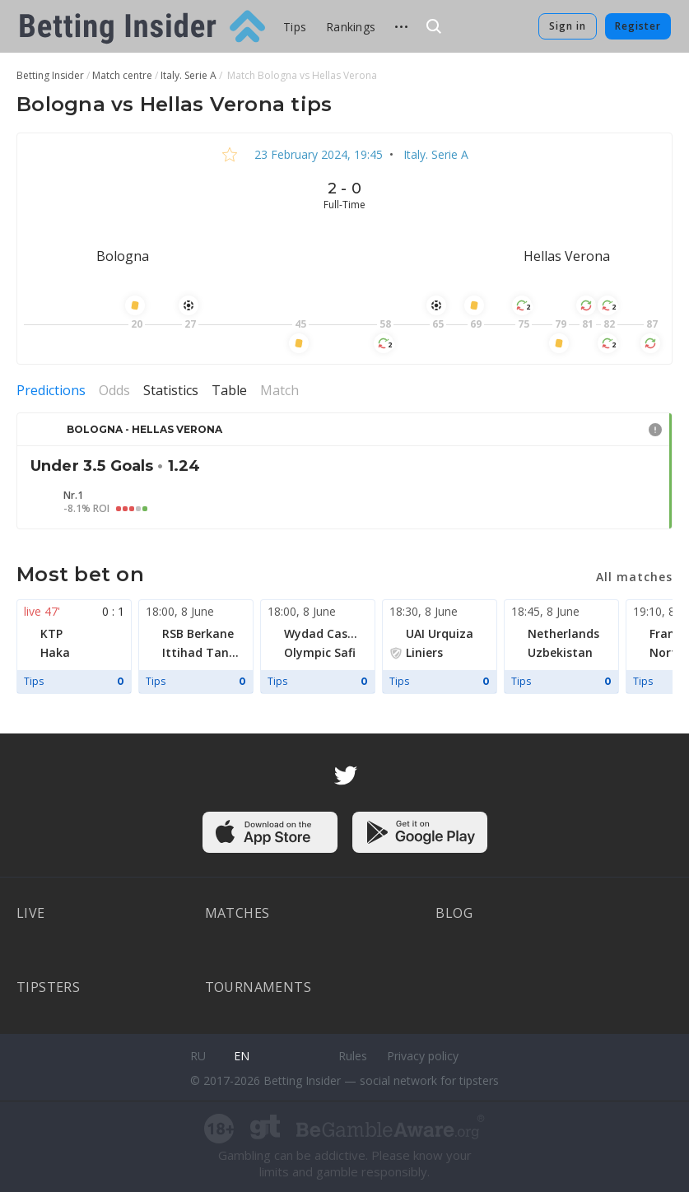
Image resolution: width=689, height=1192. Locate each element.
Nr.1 (73, 495)
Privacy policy (423, 1056)
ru (198, 1056)
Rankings (350, 27)
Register (638, 26)
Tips (294, 27)
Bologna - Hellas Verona (144, 429)
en (241, 1056)
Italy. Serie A (434, 154)
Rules (352, 1056)
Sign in (567, 26)
